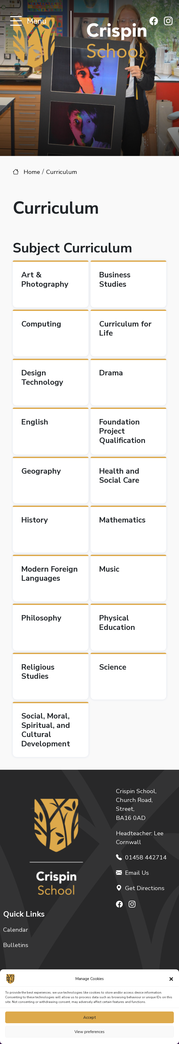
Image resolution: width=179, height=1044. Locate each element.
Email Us (132, 873)
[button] (171, 978)
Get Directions (140, 888)
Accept (89, 1017)
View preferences (89, 1031)
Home (32, 172)
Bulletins (15, 945)
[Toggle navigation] (16, 21)
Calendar (15, 930)
